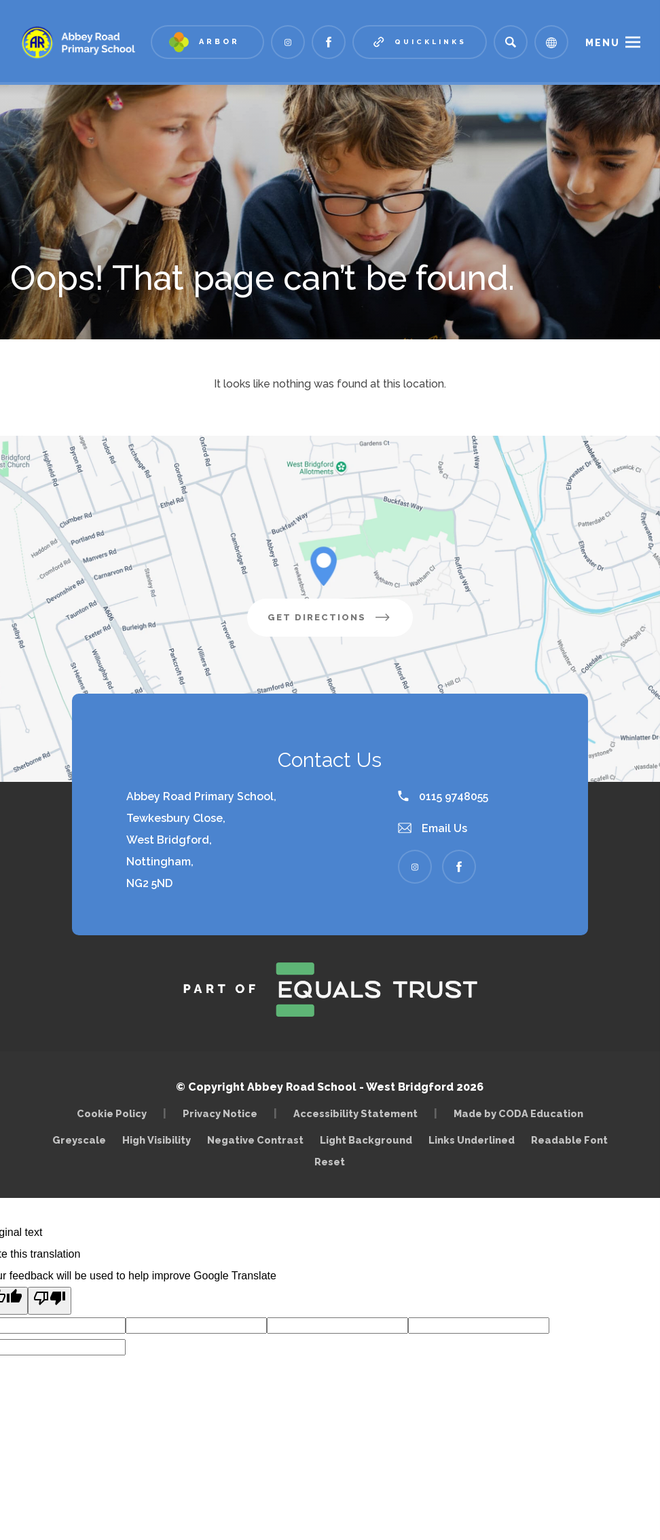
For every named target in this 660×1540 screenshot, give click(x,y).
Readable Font (569, 1140)
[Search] (511, 42)
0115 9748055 (443, 796)
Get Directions (340, 622)
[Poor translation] (49, 1301)
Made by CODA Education (522, 1113)
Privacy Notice (220, 1113)
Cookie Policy (112, 1113)
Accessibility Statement (355, 1113)
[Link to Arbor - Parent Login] (207, 42)
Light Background (366, 1140)
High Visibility (156, 1140)
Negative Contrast (255, 1140)
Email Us (432, 828)
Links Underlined (471, 1140)
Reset (329, 1161)
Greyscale (79, 1140)
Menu (602, 42)
